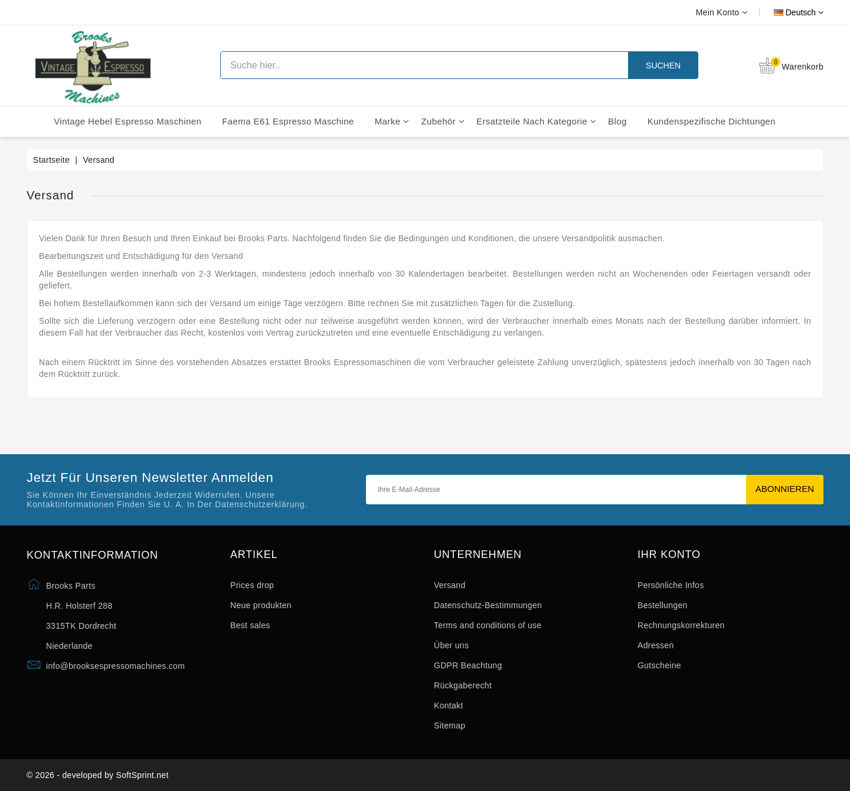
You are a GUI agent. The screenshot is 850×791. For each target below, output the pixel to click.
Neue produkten (261, 605)
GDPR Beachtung (468, 665)
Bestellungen (663, 605)
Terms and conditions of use (487, 625)
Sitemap (449, 725)
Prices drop (252, 585)
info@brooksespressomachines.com (115, 666)
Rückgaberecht (463, 685)
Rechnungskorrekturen (681, 625)
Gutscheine (659, 665)
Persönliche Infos (671, 585)
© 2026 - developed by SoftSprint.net (98, 775)
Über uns (451, 645)
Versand (449, 585)
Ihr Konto (669, 554)
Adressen (656, 645)
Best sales (250, 625)
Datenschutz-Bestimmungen (488, 605)
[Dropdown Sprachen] (785, 12)
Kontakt (448, 705)
